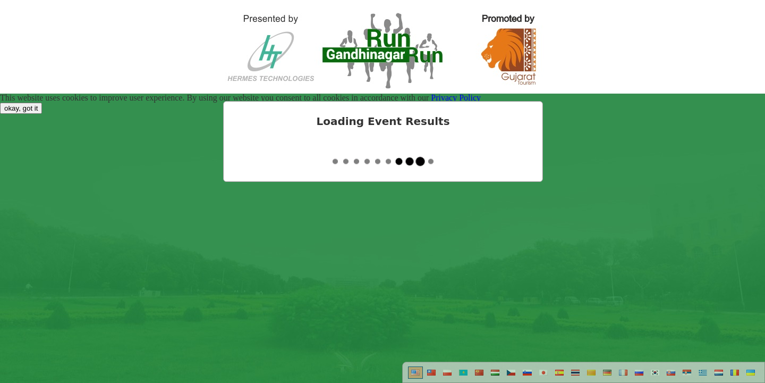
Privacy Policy (456, 97)
